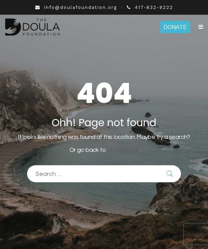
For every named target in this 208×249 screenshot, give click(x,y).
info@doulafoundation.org (76, 7)
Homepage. (123, 150)
